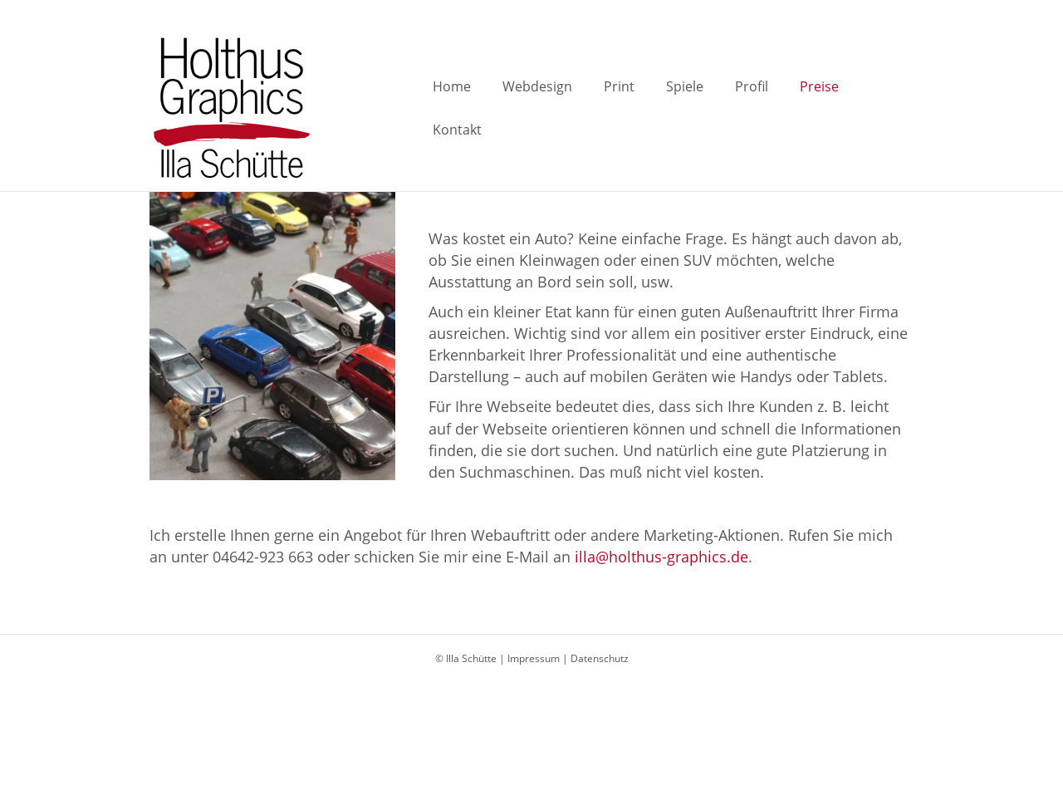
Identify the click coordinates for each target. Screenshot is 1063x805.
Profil (746, 108)
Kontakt (889, 108)
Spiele (679, 108)
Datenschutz (600, 658)
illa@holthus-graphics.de (659, 557)
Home (447, 108)
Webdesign (532, 108)
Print (614, 108)
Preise (814, 108)
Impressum (533, 658)
